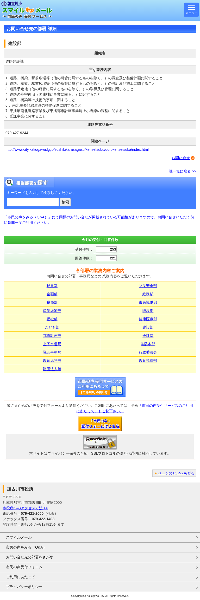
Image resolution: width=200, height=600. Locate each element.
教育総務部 (52, 360)
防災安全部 (148, 286)
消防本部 (148, 344)
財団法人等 (52, 369)
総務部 (147, 294)
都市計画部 (52, 336)
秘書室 (52, 286)
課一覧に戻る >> (182, 171)
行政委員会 (148, 352)
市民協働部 (148, 302)
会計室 (147, 336)
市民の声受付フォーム (24, 567)
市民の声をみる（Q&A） (26, 547)
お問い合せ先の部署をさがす (29, 557)
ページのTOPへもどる (176, 473)
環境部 (147, 311)
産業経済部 (52, 311)
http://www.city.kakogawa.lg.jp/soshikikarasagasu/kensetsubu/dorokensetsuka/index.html (77, 149)
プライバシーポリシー (24, 587)
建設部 (147, 327)
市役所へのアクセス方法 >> (25, 508)
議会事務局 (52, 352)
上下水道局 (52, 344)
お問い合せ (181, 158)
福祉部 (52, 319)
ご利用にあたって (20, 577)
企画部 (52, 294)
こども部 (52, 327)
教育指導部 (148, 360)
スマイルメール (19, 537)
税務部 (52, 302)
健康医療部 (148, 319)
